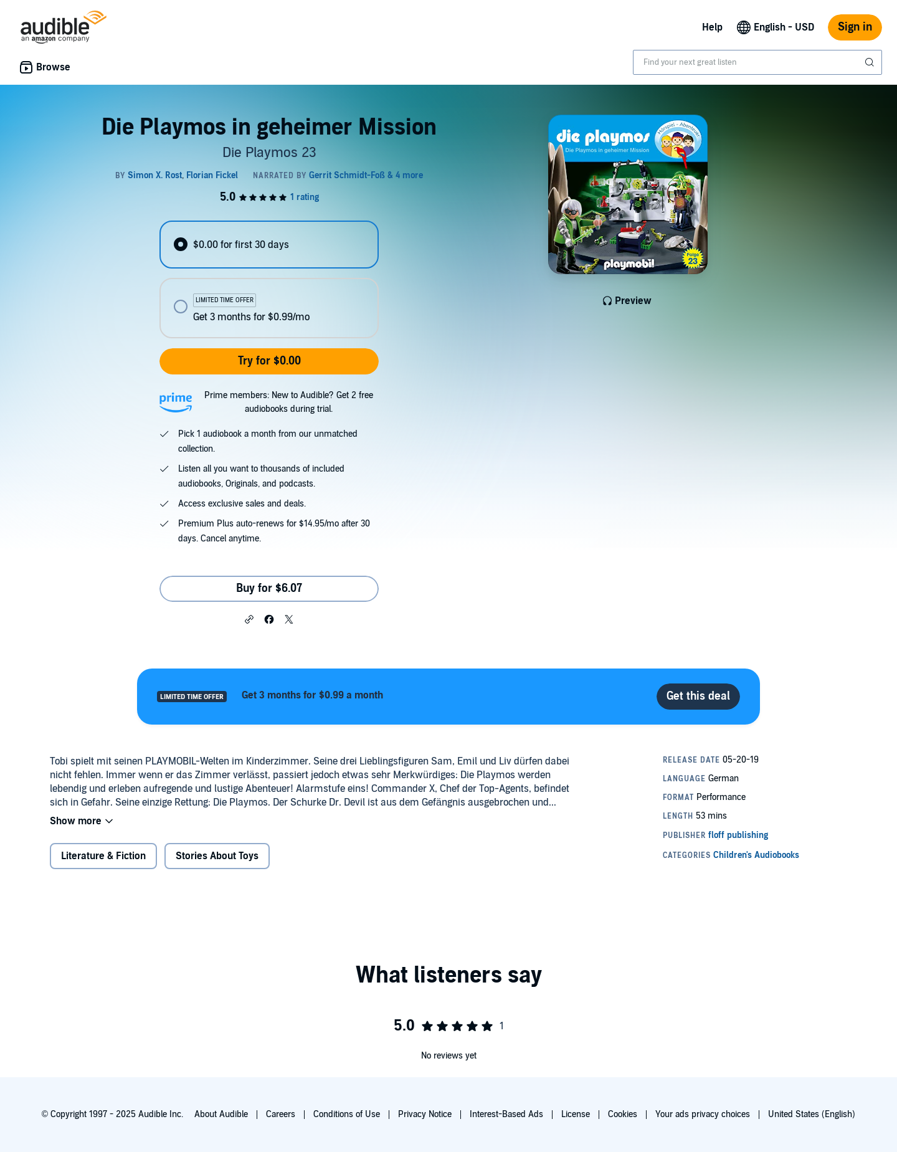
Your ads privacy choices (702, 1114)
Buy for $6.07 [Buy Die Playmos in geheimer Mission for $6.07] (269, 588)
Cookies (622, 1114)
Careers (280, 1114)
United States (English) (811, 1114)
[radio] (269, 245)
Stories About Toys (217, 856)
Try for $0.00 (269, 361)
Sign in (855, 27)
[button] (249, 618)
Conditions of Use (346, 1114)
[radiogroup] (269, 279)
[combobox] (757, 62)
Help (712, 27)
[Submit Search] (871, 62)
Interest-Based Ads (506, 1114)
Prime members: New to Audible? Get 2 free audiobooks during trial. (288, 402)
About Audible (221, 1114)
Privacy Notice (425, 1114)
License (575, 1114)
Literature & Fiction (103, 856)
